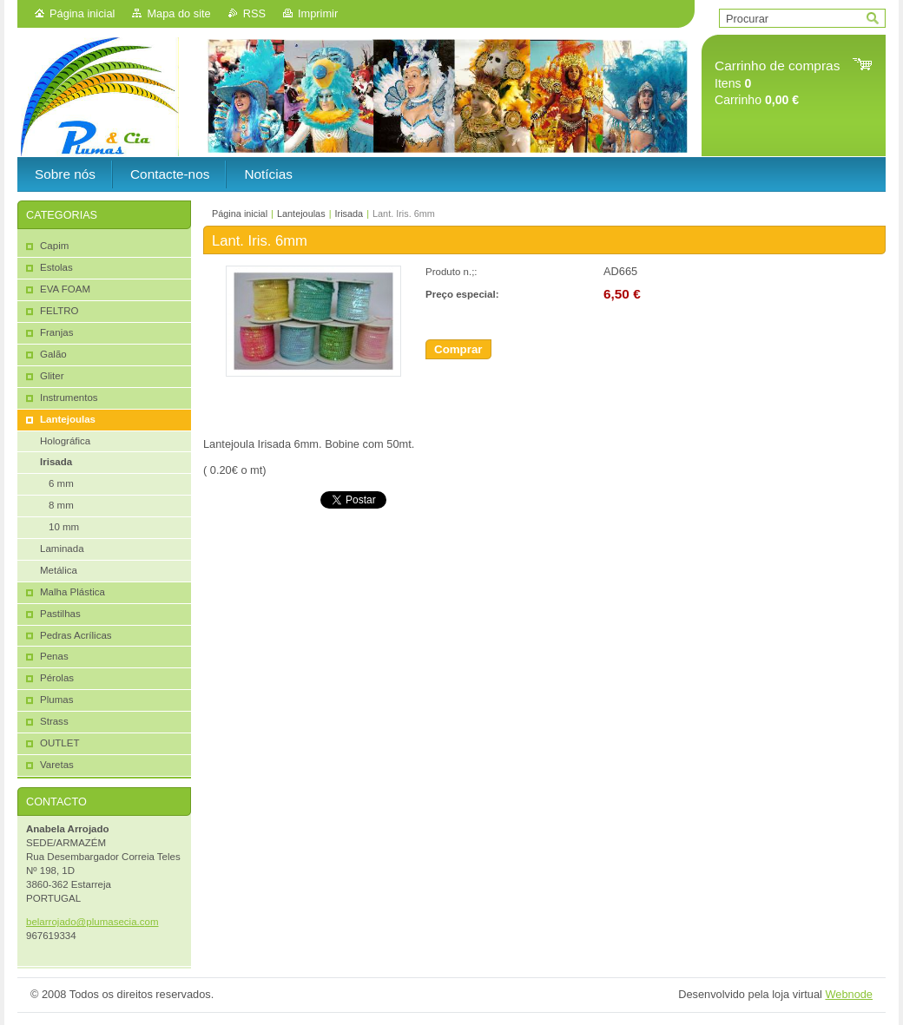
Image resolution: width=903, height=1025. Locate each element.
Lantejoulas (301, 213)
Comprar (458, 349)
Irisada (348, 213)
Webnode (849, 994)
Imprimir (318, 13)
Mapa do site (178, 13)
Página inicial (82, 13)
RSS (254, 13)
